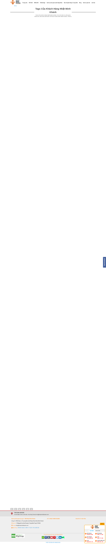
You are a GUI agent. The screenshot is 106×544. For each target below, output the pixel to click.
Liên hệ (93, 2)
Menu (15, 5)
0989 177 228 (28, 527)
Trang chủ (24, 2)
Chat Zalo (97, 530)
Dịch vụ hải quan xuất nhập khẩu (54, 2)
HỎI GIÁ (31, 2)
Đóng (102, 523)
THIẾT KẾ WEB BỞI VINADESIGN (53, 542)
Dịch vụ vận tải (86, 2)
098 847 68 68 (21, 527)
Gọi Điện (92, 530)
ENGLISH (36, 2)
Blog (80, 2)
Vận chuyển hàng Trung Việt (71, 2)
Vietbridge (42, 2)
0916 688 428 (36, 527)
